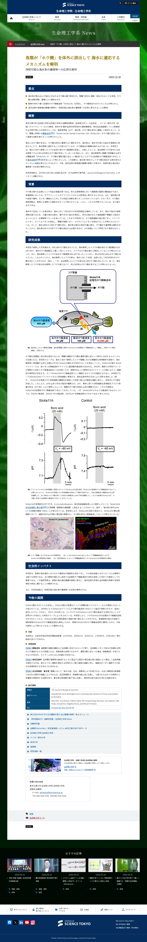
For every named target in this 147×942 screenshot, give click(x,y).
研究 (31, 813)
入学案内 (120, 18)
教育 (57, 18)
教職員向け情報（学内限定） (129, 927)
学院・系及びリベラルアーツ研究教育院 (78, 769)
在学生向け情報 (124, 924)
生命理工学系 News (38, 44)
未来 (103, 18)
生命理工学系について (31, 18)
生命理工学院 (69, 766)
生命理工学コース (37, 817)
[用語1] (29, 648)
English (135, 20)
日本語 (135, 16)
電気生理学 (34, 159)
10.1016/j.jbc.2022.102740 (62, 707)
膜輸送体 (49, 133)
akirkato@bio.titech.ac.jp (51, 792)
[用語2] (29, 659)
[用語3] (29, 671)
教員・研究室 (80, 18)
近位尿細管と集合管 (36, 507)
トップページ (11, 18)
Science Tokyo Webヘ (126, 921)
